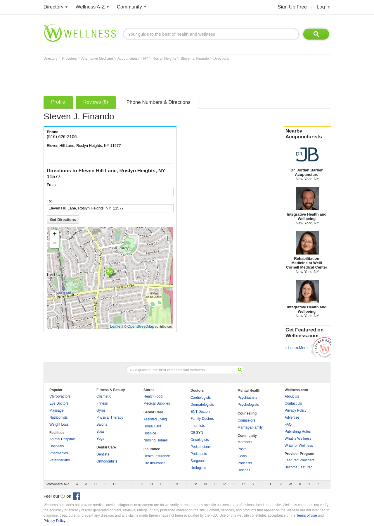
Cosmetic (103, 396)
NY (146, 58)
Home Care (152, 426)
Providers (70, 58)
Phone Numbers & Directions (159, 102)
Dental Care (106, 447)
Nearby (307, 134)
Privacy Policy (296, 410)
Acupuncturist (128, 58)
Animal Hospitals (62, 439)
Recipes (244, 470)
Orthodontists (106, 461)
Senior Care (153, 412)
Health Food (152, 396)
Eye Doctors (58, 403)
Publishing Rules (298, 431)
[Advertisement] (150, 76)
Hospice (149, 433)
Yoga (100, 438)
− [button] (55, 243)
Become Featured (298, 467)
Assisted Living (155, 419)
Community (129, 7)
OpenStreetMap (140, 326)
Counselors (246, 420)
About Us (292, 396)
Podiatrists (199, 454)
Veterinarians (59, 460)
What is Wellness (298, 438)
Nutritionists (58, 417)
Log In (323, 7)
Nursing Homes (155, 440)
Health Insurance (156, 456)
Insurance (151, 449)
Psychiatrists (247, 398)
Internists (198, 426)
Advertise (292, 417)
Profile (58, 102)
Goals (242, 456)
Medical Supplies (156, 403)
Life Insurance (154, 463)
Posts (242, 449)
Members (245, 442)
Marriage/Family (250, 427)
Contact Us (293, 403)
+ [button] (55, 234)
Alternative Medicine (98, 58)
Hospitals (56, 446)
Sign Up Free (292, 7)
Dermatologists (202, 405)
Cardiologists (201, 398)
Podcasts (245, 463)
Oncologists (200, 440)
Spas (100, 431)
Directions (221, 58)
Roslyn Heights (165, 58)
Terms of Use (306, 515)
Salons (101, 424)
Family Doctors (202, 419)
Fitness (102, 403)
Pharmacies (58, 453)
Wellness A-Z (90, 7)
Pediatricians (201, 447)
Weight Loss (59, 424)
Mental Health (249, 391)
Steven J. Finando (195, 58)
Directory (53, 7)
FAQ (288, 424)
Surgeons (198, 461)
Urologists (198, 468)
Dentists (102, 454)
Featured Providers (299, 460)
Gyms (100, 410)
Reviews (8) (95, 101)
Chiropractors (59, 396)
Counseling (247, 413)
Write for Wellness (299, 446)
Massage (56, 410)
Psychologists (248, 405)
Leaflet (116, 326)
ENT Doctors (200, 412)
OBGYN (197, 433)
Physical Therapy (109, 417)
